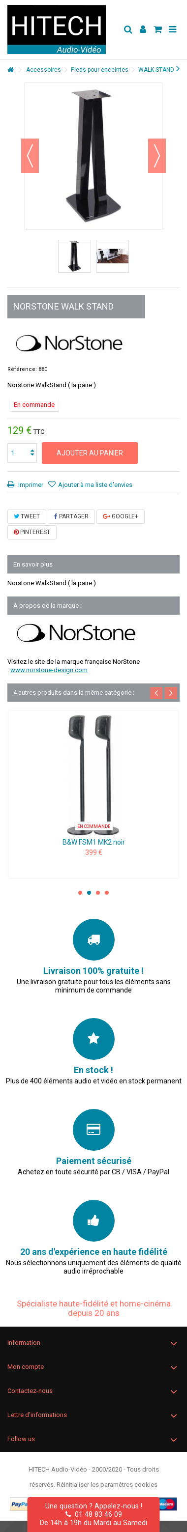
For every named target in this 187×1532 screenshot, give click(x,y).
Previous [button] (156, 693)
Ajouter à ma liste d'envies (95, 484)
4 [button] (107, 893)
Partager (71, 516)
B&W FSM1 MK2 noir (93, 842)
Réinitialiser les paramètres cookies (107, 1484)
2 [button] (89, 893)
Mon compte (25, 1366)
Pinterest (32, 532)
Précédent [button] (30, 156)
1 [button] (80, 893)
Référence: (22, 369)
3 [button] (98, 893)
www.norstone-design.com (49, 670)
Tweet (27, 516)
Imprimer (30, 484)
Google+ (120, 516)
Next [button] (171, 693)
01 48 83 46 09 (93, 1514)
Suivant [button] (157, 156)
